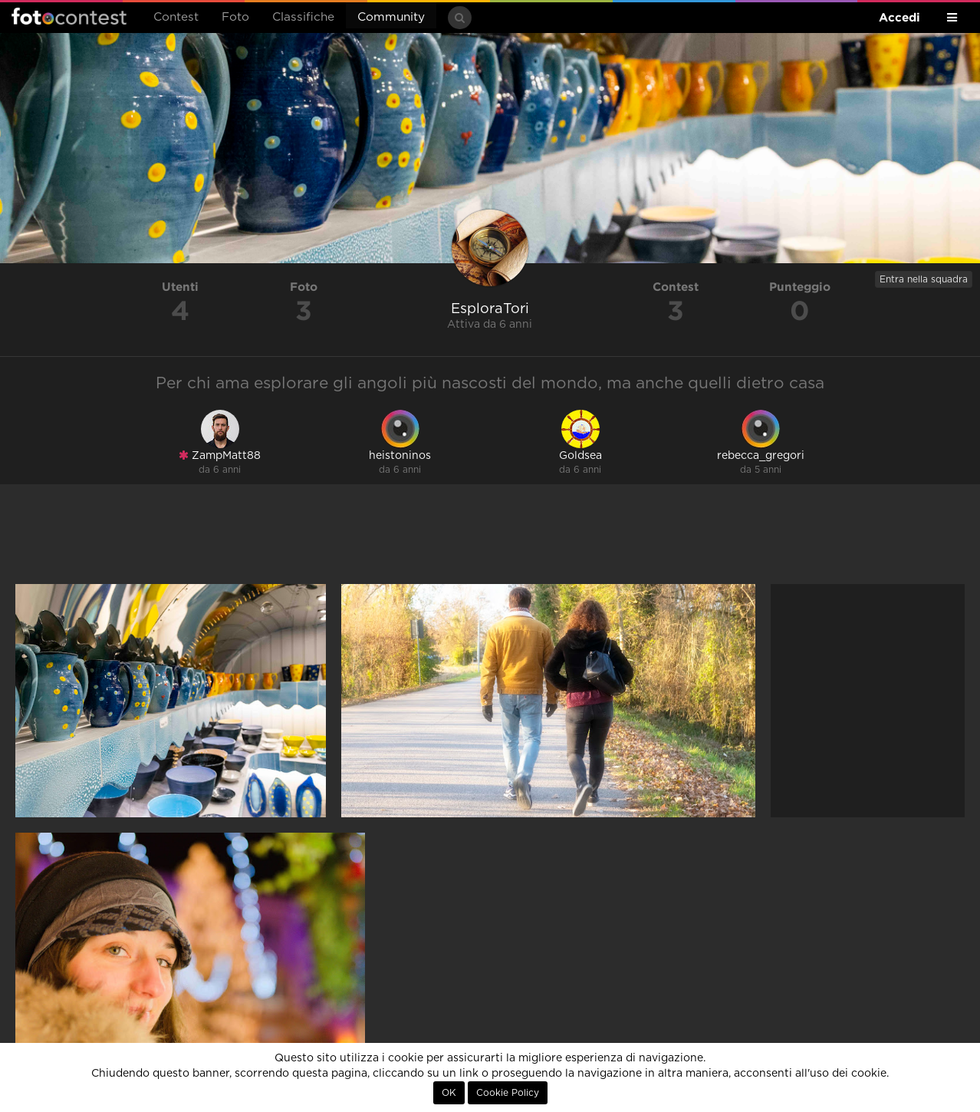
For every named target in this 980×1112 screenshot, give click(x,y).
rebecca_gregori (760, 455)
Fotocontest (69, 16)
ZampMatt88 (220, 455)
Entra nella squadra (924, 279)
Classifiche (303, 17)
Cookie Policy (507, 1092)
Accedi (899, 17)
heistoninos (400, 455)
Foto (235, 17)
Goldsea (580, 455)
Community (391, 17)
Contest (176, 17)
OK (449, 1092)
